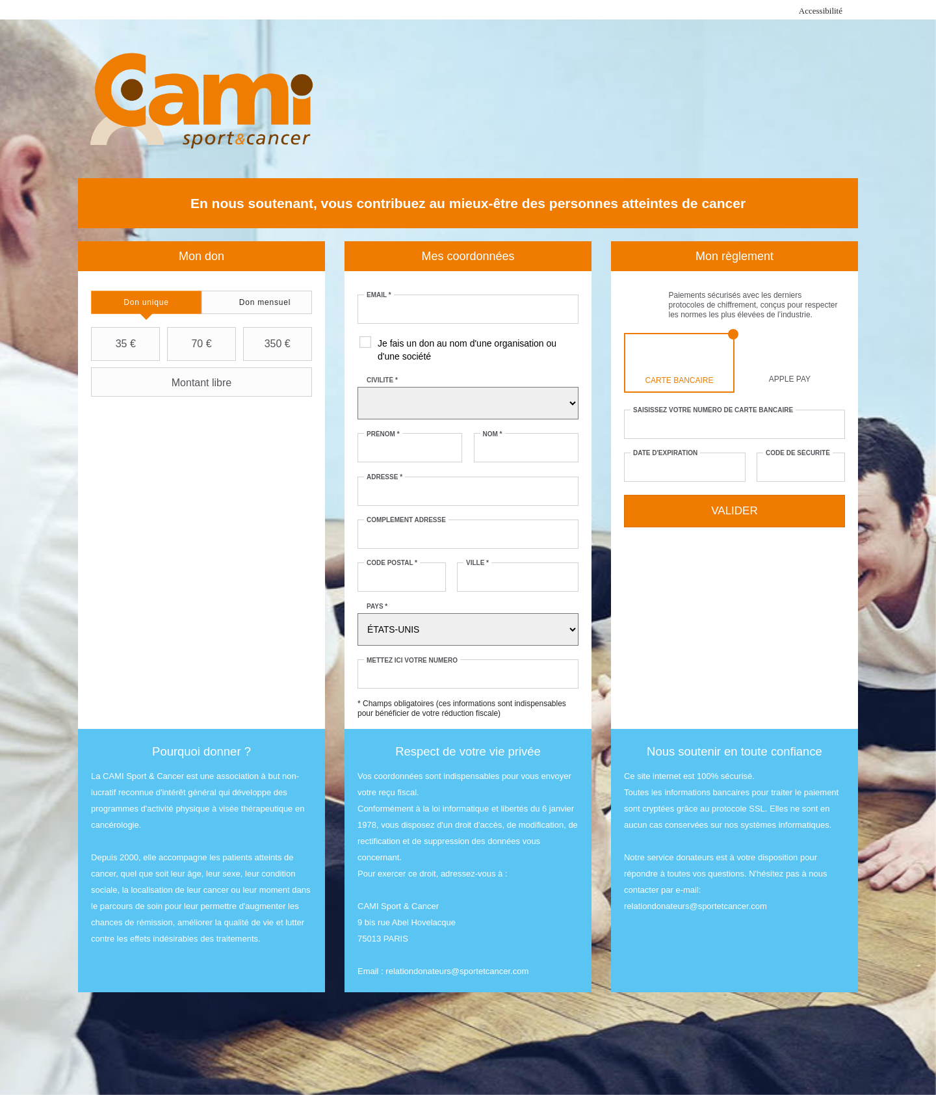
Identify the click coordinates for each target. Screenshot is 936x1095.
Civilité (382, 380)
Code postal (392, 562)
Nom (492, 434)
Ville (477, 562)
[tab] (146, 302)
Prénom (383, 434)
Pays (377, 606)
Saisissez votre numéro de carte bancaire (713, 410)
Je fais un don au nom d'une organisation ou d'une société (467, 350)
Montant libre (162, 382)
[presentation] (146, 302)
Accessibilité (820, 11)
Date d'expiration (665, 452)
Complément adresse (406, 519)
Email (379, 294)
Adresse (384, 477)
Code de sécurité (798, 452)
